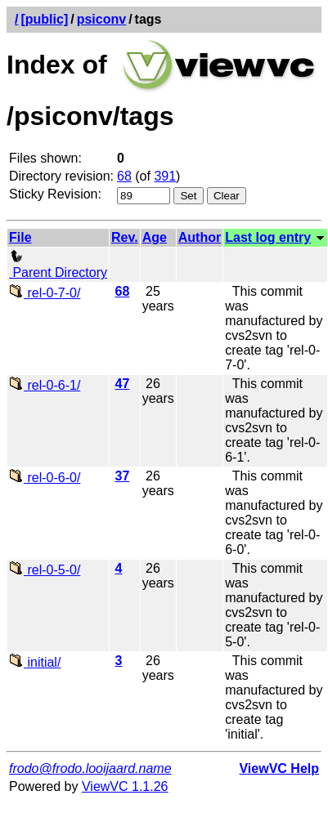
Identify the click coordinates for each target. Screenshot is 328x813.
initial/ (35, 662)
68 (124, 176)
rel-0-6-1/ (44, 385)
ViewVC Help (279, 768)
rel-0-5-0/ (44, 570)
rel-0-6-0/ (44, 478)
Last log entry (268, 237)
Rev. (124, 237)
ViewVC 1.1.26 (125, 786)
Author (199, 237)
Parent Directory (58, 265)
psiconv (101, 19)
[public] (44, 19)
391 (165, 176)
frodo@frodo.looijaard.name (90, 768)
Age (154, 237)
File (20, 237)
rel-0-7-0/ (44, 293)
